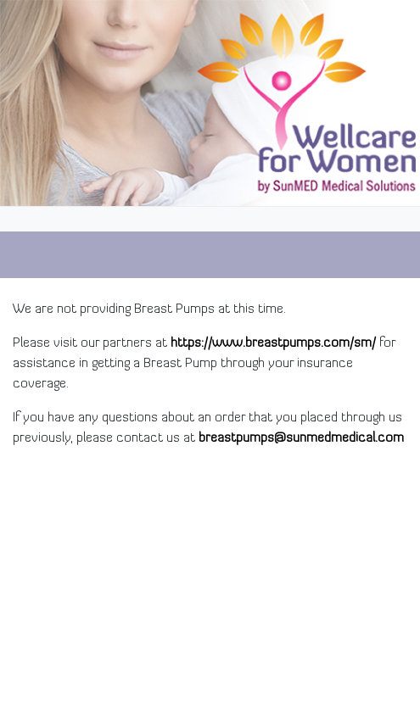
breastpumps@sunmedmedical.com (301, 438)
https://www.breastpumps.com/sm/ (273, 343)
